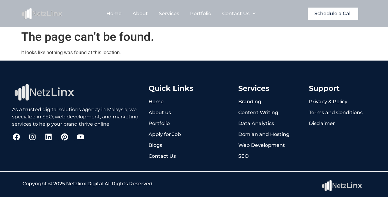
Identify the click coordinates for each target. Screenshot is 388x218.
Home (114, 13)
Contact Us (239, 13)
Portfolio (200, 13)
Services (169, 13)
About (140, 13)
